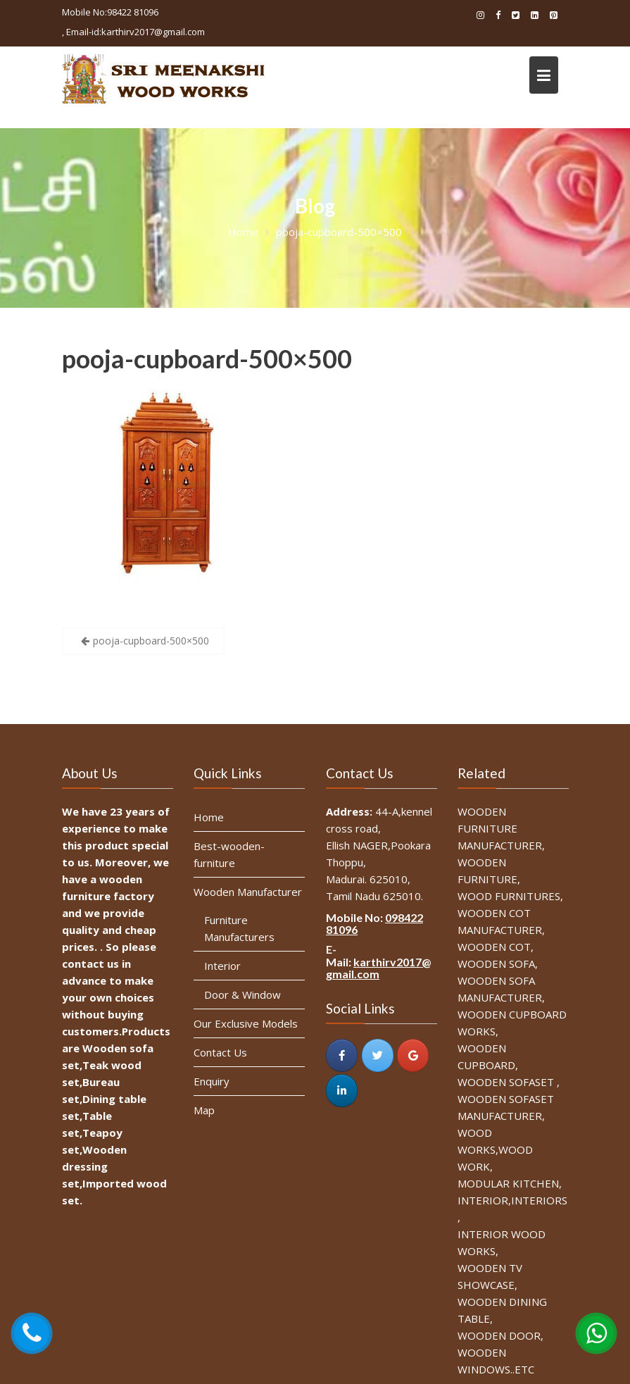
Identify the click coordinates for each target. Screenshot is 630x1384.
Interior (223, 965)
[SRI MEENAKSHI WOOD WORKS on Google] (411, 1053)
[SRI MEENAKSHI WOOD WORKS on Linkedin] (341, 1088)
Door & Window (243, 994)
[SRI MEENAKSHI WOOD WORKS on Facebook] (341, 1053)
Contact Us (220, 1051)
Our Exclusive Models (245, 1022)
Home (209, 818)
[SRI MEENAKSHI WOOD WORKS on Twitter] (376, 1053)
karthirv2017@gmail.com (377, 967)
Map (204, 1108)
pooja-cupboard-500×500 (207, 358)
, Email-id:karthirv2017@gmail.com (133, 31)
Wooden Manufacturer (247, 892)
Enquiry (211, 1079)
